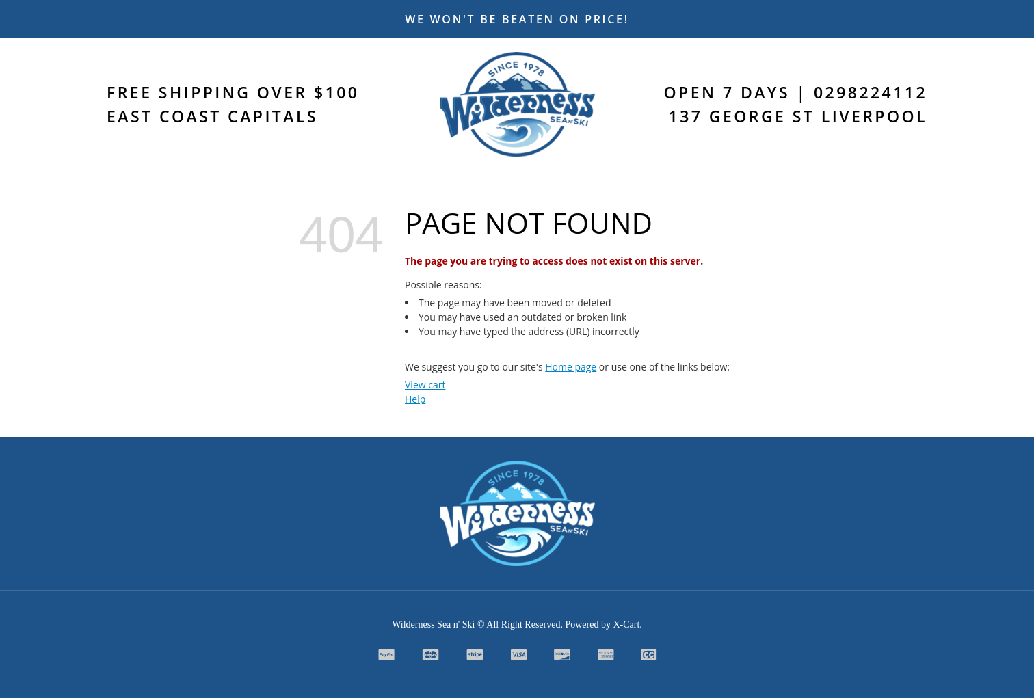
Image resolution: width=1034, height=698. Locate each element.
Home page (570, 366)
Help (415, 398)
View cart (425, 384)
